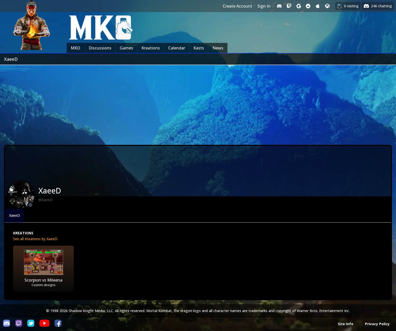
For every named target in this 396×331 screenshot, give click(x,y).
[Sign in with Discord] (279, 6)
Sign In (263, 6)
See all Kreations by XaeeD (35, 238)
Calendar (176, 48)
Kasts (198, 48)
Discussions (100, 48)
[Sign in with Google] (298, 6)
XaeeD (14, 215)
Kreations (150, 48)
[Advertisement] (198, 103)
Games (126, 48)
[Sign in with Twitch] (289, 6)
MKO (75, 48)
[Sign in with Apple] (317, 6)
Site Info (345, 323)
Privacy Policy (377, 323)
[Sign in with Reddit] (308, 6)
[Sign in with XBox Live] (327, 6)
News (217, 48)
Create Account (237, 6)
